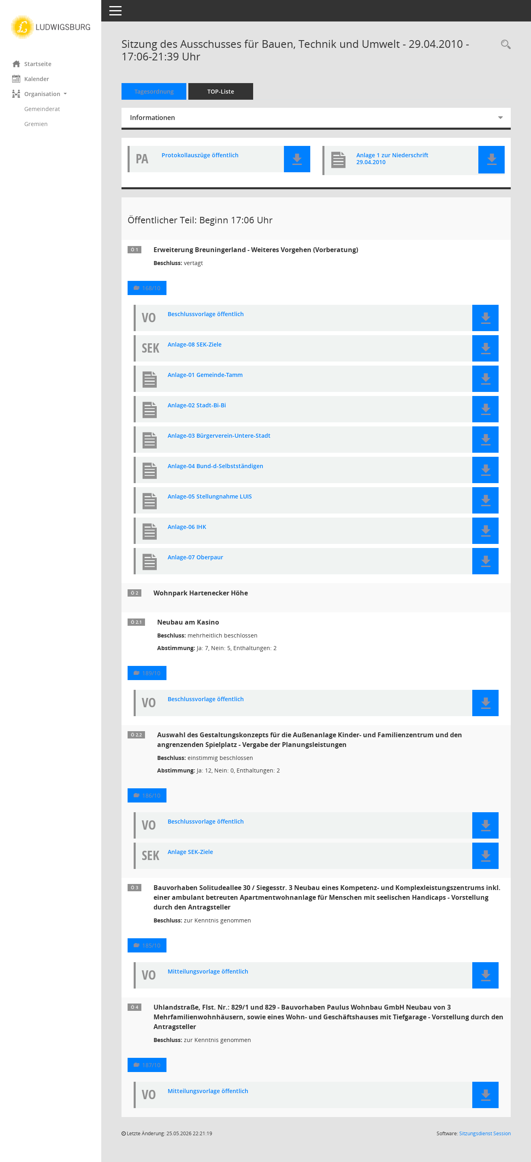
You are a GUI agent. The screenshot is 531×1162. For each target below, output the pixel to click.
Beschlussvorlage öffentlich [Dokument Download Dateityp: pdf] (206, 314)
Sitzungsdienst (485, 1133)
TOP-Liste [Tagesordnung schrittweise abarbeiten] (220, 91)
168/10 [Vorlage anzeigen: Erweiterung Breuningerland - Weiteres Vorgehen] (151, 288)
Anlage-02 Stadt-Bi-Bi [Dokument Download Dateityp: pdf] (197, 405)
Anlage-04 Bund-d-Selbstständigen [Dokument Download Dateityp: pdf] (215, 466)
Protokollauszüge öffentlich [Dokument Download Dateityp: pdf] (200, 155)
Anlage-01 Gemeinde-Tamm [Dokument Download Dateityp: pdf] (205, 375)
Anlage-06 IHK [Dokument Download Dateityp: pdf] (187, 527)
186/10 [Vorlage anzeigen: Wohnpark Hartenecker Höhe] (151, 795)
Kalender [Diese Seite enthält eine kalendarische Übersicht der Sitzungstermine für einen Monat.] (30, 79)
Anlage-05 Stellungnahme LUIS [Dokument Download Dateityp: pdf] (210, 496)
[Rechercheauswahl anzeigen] (504, 44)
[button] (50, 93)
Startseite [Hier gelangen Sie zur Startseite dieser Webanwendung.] (31, 64)
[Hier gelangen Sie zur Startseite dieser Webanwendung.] (50, 27)
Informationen (152, 117)
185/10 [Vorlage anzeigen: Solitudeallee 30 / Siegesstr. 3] (151, 945)
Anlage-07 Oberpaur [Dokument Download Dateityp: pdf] (195, 557)
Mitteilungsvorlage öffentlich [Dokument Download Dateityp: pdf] (208, 971)
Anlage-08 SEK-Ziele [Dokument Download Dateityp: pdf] (195, 344)
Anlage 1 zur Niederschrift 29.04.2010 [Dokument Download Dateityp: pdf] (392, 159)
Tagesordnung (154, 91)
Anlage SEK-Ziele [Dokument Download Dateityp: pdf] (190, 852)
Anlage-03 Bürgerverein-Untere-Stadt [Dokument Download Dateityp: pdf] (219, 435)
